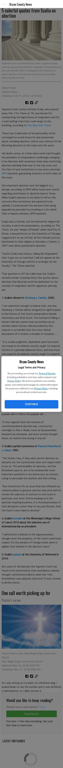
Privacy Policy (14, 381)
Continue (31, 404)
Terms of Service (47, 373)
